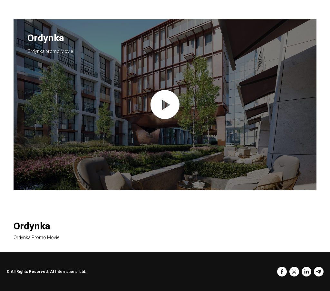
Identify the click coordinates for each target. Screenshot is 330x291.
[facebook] (282, 271)
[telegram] (319, 271)
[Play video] (165, 104)
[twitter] (294, 271)
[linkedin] (306, 271)
